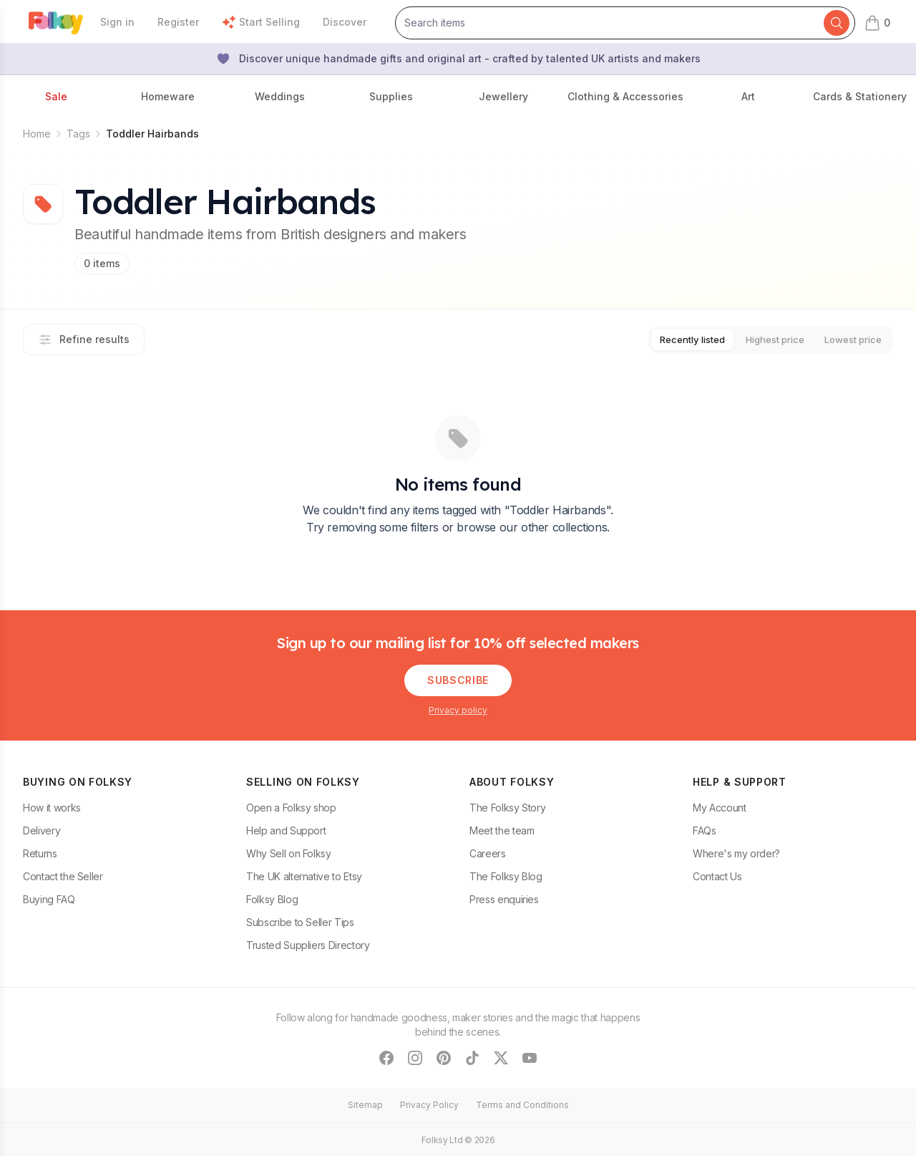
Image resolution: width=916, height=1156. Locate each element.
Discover (344, 22)
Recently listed (666, 338)
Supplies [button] (391, 96)
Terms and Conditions (522, 1103)
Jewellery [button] (503, 96)
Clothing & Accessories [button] (625, 96)
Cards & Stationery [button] (860, 96)
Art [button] (748, 96)
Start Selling (261, 22)
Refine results (84, 339)
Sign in (117, 22)
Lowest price (848, 338)
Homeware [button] (168, 96)
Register (178, 22)
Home (37, 133)
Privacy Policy (429, 1103)
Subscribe (458, 679)
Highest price (759, 338)
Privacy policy (458, 708)
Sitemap (365, 1103)
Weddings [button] (280, 96)
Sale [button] (56, 96)
